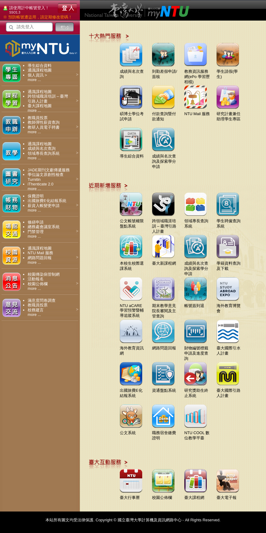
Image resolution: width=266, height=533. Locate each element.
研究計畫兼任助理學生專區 (229, 114)
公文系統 (131, 430)
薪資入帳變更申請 (44, 205)
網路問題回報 (40, 257)
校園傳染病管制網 (44, 274)
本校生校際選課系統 (132, 263)
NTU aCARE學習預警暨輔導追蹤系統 (132, 308)
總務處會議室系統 (44, 226)
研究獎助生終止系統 (196, 390)
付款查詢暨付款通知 (164, 114)
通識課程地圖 (40, 70)
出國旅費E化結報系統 (47, 200)
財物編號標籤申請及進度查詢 (196, 351)
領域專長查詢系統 (44, 153)
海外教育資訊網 (132, 348)
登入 (67, 8)
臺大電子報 (228, 495)
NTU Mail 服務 (40, 253)
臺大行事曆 (131, 495)
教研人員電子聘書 (44, 127)
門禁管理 (36, 231)
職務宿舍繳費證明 (164, 433)
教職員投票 (38, 117)
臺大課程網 (195, 495)
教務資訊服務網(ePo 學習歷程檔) (197, 74)
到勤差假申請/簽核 (164, 71)
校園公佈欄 (38, 284)
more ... (34, 79)
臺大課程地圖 (40, 105)
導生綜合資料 (40, 65)
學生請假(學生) (228, 71)
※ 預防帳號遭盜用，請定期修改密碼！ (37, 17)
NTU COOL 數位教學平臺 (196, 433)
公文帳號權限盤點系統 (132, 221)
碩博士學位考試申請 (132, 114)
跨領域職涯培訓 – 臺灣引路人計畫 (164, 224)
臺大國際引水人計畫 (229, 348)
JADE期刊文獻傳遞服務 (49, 170)
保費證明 (36, 196)
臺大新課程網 (164, 261)
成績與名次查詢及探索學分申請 (164, 159)
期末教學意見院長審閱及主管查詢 (164, 308)
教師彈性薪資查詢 (44, 122)
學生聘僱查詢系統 (229, 221)
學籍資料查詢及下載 (229, 263)
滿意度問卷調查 (42, 300)
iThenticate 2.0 (40, 184)
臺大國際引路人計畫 (229, 390)
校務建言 (36, 310)
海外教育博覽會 (229, 306)
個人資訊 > (37, 75)
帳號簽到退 (195, 303)
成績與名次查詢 (42, 148)
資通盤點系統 (164, 388)
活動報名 (36, 279)
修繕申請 (36, 222)
